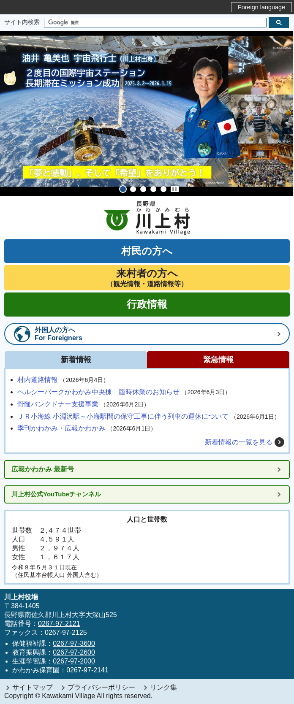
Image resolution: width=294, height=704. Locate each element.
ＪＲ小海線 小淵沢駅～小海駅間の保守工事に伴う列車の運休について (123, 416)
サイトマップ (32, 687)
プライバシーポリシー (101, 687)
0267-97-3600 (74, 643)
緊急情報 (218, 359)
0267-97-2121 (59, 623)
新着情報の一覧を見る (238, 442)
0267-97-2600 (74, 652)
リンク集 (163, 687)
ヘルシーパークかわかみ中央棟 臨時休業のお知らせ (98, 391)
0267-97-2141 (87, 670)
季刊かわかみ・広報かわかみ (61, 428)
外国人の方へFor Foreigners (58, 333)
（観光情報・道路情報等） (147, 277)
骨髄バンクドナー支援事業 (57, 404)
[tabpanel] (147, 113)
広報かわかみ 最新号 (42, 469)
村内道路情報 (37, 379)
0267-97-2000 (74, 661)
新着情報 (76, 359)
